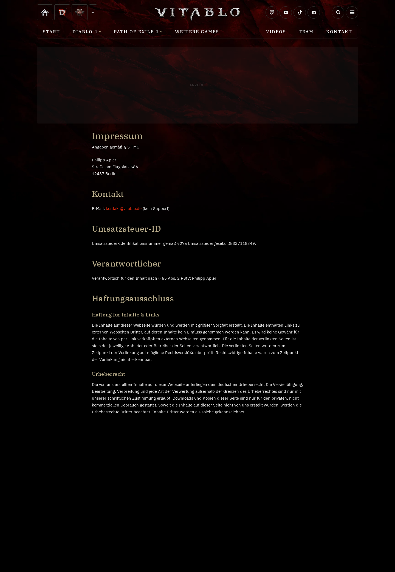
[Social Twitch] (272, 12)
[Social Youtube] (286, 12)
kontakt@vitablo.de (124, 208)
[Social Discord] (313, 12)
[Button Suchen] (338, 12)
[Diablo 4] (45, 12)
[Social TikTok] (300, 12)
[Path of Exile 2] (80, 12)
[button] (352, 12)
